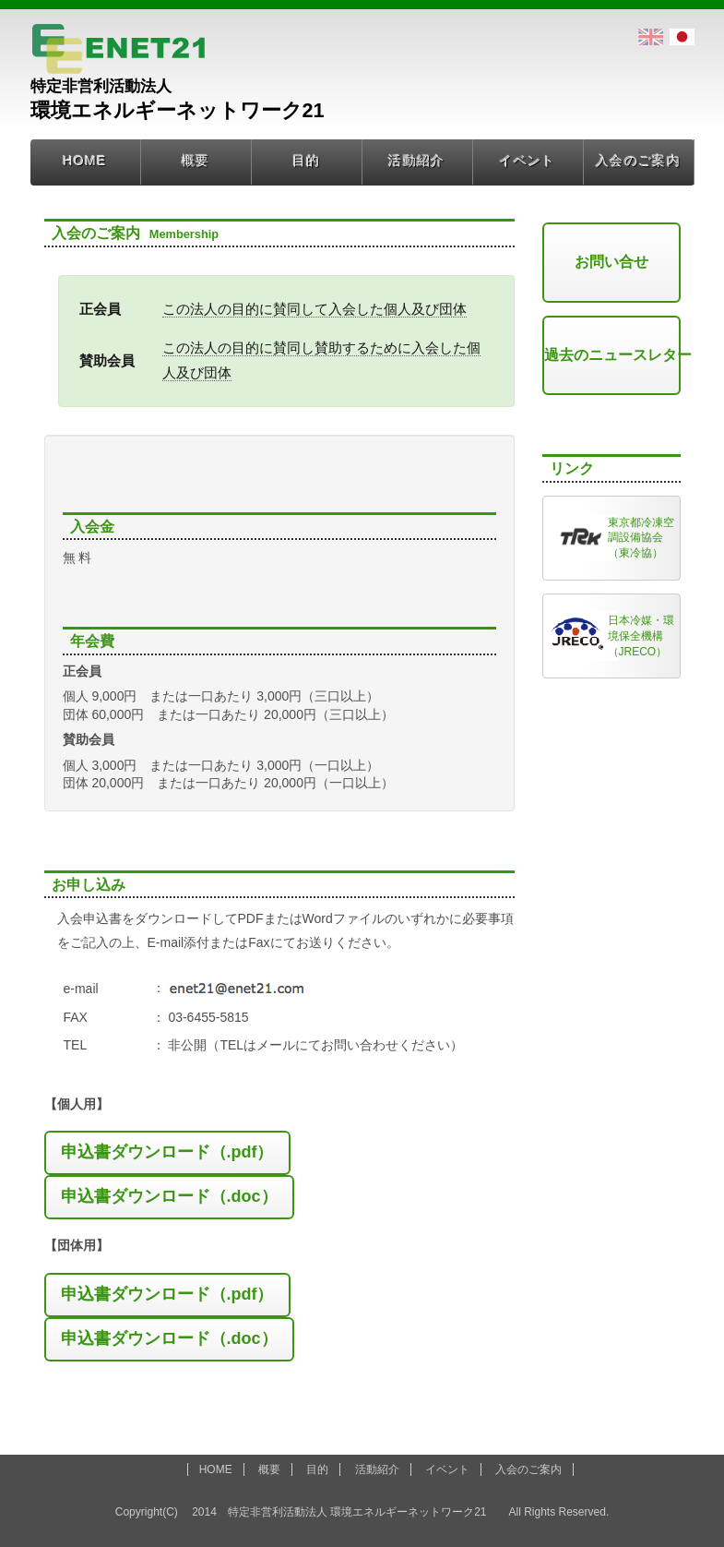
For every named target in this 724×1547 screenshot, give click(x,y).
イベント (527, 160)
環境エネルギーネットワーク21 (278, 39)
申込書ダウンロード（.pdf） (167, 1152)
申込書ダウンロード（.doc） (169, 1196)
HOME (85, 160)
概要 (196, 160)
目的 (306, 160)
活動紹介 (416, 160)
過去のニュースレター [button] (612, 355)
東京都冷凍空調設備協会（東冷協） (641, 538)
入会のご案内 (638, 160)
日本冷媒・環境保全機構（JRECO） (641, 636)
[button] (167, 1153)
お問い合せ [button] (611, 262)
